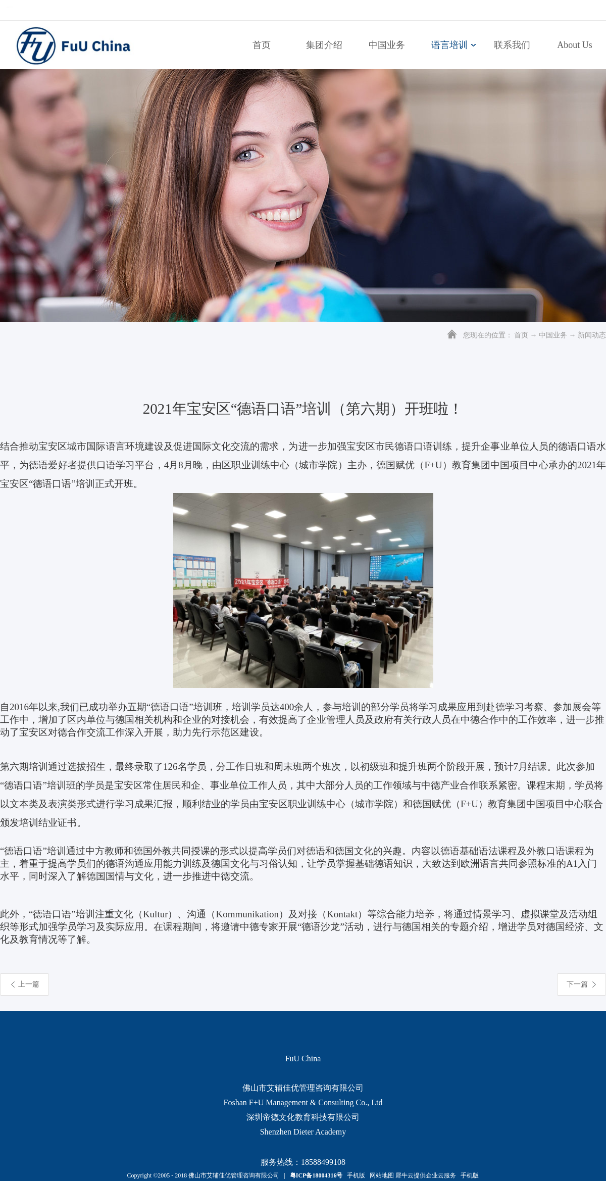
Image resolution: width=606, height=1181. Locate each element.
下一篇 (577, 984)
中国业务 (553, 335)
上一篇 (28, 984)
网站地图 (380, 1175)
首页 (261, 45)
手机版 (354, 1175)
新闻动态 (592, 335)
